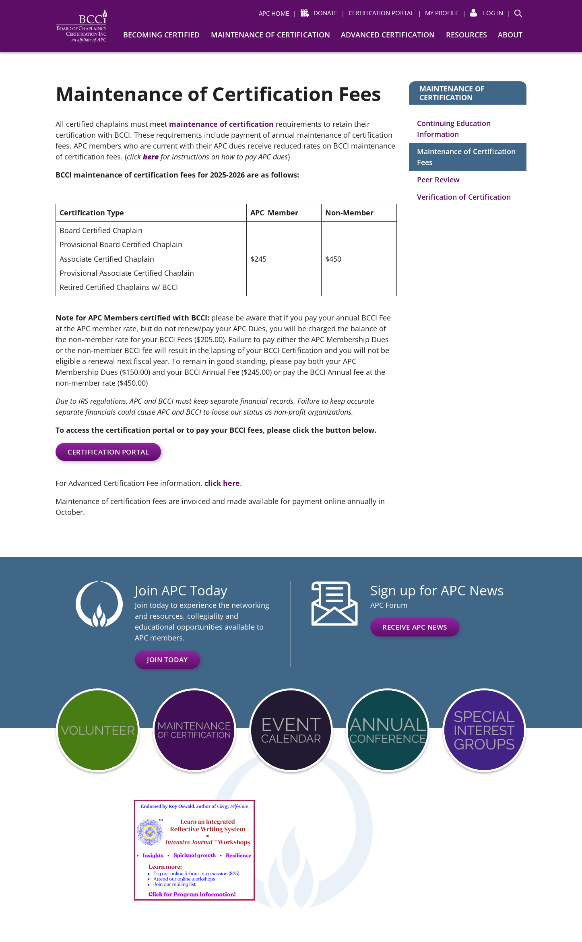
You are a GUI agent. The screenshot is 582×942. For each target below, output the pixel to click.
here (151, 156)
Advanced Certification (388, 34)
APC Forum (389, 605)
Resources (466, 34)
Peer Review (438, 179)
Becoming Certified (161, 34)
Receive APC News (414, 627)
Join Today (167, 659)
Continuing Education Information (454, 128)
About (510, 34)
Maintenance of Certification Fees (466, 157)
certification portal (108, 452)
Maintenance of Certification (270, 34)
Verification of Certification (464, 197)
